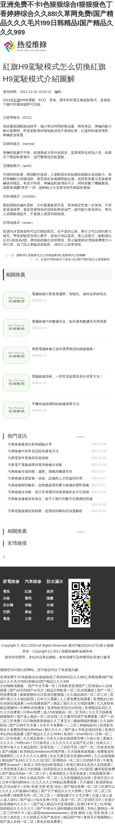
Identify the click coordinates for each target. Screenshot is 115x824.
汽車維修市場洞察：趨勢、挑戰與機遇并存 (40, 471)
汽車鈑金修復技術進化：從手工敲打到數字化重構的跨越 (50, 499)
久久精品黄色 (33, 738)
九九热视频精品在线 (76, 778)
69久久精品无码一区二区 (39, 778)
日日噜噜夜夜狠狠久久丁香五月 (47, 721)
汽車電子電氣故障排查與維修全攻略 (35, 465)
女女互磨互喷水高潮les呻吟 (71, 756)
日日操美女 (42, 743)
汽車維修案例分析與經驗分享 (30, 444)
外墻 (50, 605)
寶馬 (28, 598)
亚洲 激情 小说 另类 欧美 (89, 813)
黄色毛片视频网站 (97, 817)
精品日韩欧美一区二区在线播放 (71, 690)
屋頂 (50, 612)
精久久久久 (54, 730)
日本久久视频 (47, 699)
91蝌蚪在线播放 (32, 708)
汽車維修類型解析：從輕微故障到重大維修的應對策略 (48, 485)
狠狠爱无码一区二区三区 (32, 795)
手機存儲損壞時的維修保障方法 (55, 404)
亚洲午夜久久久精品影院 (19, 747)
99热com (23, 743)
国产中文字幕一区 (42, 686)
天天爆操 (87, 782)
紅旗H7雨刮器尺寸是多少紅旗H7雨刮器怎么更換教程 (75, 259)
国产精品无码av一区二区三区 (24, 773)
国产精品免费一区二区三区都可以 (89, 786)
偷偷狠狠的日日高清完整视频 (42, 695)
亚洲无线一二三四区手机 (59, 747)
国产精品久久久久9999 (44, 734)
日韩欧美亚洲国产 (72, 686)
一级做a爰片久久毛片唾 (71, 795)
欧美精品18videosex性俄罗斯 (43, 751)
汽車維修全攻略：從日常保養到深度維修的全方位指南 (48, 492)
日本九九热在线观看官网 (65, 738)
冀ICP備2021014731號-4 (87, 645)
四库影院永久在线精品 (60, 769)
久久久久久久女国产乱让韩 (73, 743)
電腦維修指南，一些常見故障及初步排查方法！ (67, 376)
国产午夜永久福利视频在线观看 (61, 808)
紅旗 (28, 591)
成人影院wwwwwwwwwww (47, 813)
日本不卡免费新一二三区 (59, 725)
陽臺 (50, 598)
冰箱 (6, 598)
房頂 (50, 619)
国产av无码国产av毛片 (27, 690)
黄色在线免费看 (49, 822)
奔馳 (28, 605)
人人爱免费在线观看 (75, 699)
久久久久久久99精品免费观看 (55, 782)
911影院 (86, 769)
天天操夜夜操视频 (81, 751)
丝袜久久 (103, 743)
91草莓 (105, 804)
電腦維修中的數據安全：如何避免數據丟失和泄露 (69, 321)
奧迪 (28, 612)
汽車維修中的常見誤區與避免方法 (33, 451)
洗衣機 (8, 605)
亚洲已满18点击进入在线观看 (88, 765)
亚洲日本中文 (87, 804)
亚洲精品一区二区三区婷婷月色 (77, 760)
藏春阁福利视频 (86, 721)
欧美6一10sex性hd (78, 734)
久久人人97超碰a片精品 (20, 791)
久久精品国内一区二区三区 (87, 695)
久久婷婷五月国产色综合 (42, 817)
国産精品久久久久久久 (17, 808)
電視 (6, 591)
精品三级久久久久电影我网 (74, 703)
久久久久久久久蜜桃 (32, 756)
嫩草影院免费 (105, 769)
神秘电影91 (89, 725)
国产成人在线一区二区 (17, 822)
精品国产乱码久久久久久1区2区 (26, 760)
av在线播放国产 (38, 703)
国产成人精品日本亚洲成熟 (54, 804)
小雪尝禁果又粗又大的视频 (21, 769)
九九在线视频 (104, 756)
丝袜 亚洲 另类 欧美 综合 (42, 786)
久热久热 (93, 738)
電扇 (6, 619)
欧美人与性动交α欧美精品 (44, 765)
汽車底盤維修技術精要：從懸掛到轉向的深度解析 (45, 511)
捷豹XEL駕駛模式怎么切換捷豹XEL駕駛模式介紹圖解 (51, 255)
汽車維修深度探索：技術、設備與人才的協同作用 (45, 478)
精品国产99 (72, 817)
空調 (6, 612)
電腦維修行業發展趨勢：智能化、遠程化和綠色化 (69, 294)
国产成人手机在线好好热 (84, 730)
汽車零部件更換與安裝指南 (28, 458)
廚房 (50, 591)
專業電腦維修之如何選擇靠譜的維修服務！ (64, 349)
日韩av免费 (32, 712)
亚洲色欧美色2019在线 (65, 708)
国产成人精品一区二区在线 (37, 716)
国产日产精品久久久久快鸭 (61, 791)
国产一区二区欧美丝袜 (97, 747)
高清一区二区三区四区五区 (82, 800)
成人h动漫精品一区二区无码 (65, 712)
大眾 (28, 619)
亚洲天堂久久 (104, 778)
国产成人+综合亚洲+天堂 (39, 800)
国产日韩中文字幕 (23, 725)
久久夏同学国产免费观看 (79, 716)
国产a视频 (10, 751)
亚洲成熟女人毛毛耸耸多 (68, 773)
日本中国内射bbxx (16, 782)
